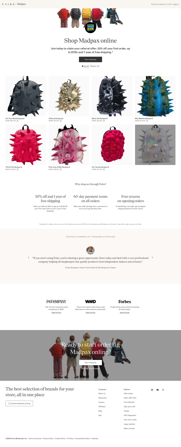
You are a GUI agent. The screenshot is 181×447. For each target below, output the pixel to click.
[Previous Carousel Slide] (28, 257)
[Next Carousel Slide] (152, 257)
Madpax (104, 224)
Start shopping (90, 59)
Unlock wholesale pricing (19, 403)
